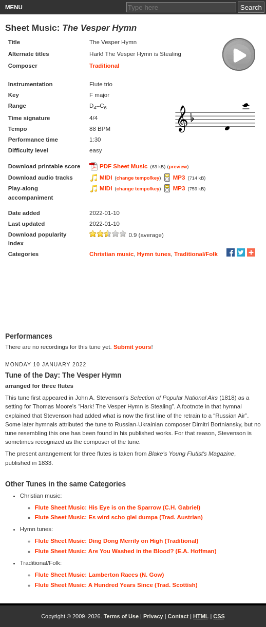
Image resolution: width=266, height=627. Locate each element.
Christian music (111, 254)
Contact (178, 616)
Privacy (153, 616)
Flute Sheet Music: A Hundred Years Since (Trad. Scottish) (116, 585)
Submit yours (132, 347)
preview (178, 166)
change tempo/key (138, 178)
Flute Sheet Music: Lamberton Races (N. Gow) (99, 575)
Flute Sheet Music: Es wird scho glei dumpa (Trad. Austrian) (119, 517)
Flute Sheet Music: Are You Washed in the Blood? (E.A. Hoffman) (126, 551)
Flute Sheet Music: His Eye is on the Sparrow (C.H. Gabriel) (118, 507)
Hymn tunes (154, 254)
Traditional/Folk (196, 254)
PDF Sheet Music (123, 166)
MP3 (179, 177)
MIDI (106, 177)
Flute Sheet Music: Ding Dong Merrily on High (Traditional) (117, 541)
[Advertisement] (133, 296)
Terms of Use (121, 616)
